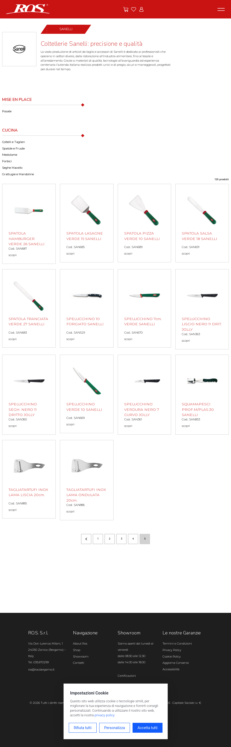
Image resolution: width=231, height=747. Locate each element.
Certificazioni (127, 676)
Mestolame (9, 155)
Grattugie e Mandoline (18, 174)
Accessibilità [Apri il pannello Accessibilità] (171, 669)
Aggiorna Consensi (176, 663)
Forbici (7, 161)
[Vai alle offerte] (125, 9)
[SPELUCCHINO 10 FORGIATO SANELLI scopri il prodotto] (87, 308)
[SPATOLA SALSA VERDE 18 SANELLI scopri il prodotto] (202, 223)
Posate (6, 111)
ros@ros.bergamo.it (41, 669)
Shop (76, 650)
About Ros (80, 643)
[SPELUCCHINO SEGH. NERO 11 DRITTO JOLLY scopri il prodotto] (29, 395)
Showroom (81, 656)
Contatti (78, 663)
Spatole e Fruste (13, 148)
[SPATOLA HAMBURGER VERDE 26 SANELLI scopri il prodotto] (29, 224)
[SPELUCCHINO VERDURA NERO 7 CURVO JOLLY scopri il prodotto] (144, 395)
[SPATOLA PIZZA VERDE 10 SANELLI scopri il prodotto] (144, 223)
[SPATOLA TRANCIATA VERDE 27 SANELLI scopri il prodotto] (29, 308)
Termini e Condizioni (177, 643)
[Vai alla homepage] (27, 9)
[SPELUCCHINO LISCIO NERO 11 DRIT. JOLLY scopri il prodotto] (202, 309)
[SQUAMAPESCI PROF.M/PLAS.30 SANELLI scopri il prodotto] (202, 395)
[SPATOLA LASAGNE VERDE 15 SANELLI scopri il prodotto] (87, 223)
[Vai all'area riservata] (141, 9)
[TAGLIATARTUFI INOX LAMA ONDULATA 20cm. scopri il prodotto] (87, 480)
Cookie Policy (172, 656)
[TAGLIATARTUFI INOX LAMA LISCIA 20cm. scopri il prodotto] (29, 479)
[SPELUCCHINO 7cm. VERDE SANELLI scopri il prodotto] (144, 308)
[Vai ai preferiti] (133, 9)
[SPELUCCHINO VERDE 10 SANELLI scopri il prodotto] (87, 394)
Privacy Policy (172, 650)
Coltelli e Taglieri (13, 142)
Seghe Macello (12, 168)
